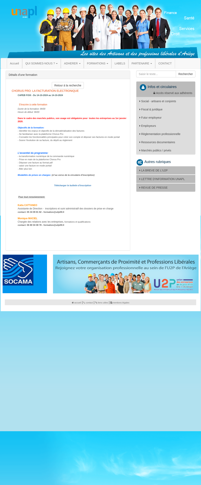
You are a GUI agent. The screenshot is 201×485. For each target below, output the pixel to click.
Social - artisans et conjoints (157, 101)
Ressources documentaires (157, 142)
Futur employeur (150, 117)
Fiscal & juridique (151, 109)
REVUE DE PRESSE (153, 187)
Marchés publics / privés (155, 150)
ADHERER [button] (72, 63)
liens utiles (101, 302)
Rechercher (185, 74)
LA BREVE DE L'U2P (153, 170)
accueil (76, 302)
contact (88, 302)
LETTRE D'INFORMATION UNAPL (162, 179)
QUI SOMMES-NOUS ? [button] (41, 63)
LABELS (120, 63)
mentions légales (119, 302)
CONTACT (165, 63)
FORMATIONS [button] (97, 63)
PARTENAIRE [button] (142, 63)
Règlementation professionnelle (159, 134)
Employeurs (147, 125)
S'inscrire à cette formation (32, 104)
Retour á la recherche (67, 85)
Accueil (14, 63)
